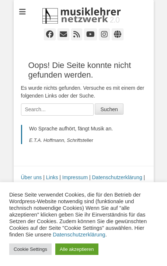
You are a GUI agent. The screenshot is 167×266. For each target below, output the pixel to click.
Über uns (31, 177)
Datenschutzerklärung (117, 177)
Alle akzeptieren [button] (77, 249)
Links (52, 177)
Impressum (75, 177)
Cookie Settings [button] (30, 249)
